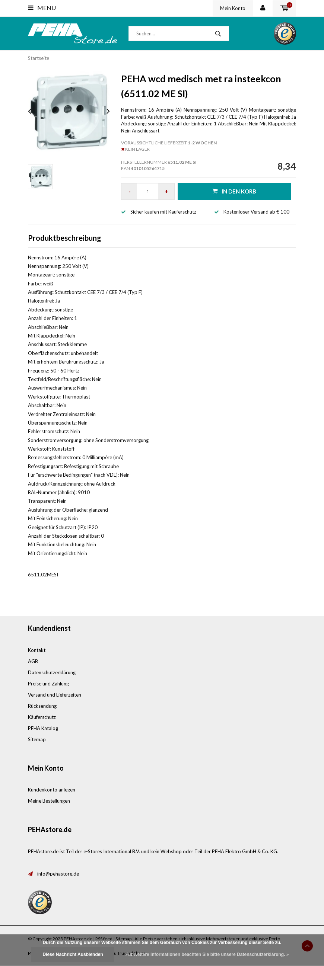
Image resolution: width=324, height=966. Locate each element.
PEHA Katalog (43, 728)
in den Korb (234, 191)
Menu (42, 7)
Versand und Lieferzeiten (54, 695)
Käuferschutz (42, 717)
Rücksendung (42, 706)
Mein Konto (232, 8)
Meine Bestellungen (49, 801)
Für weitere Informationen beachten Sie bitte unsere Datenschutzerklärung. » (207, 954)
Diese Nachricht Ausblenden (72, 954)
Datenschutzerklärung (52, 672)
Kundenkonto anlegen (51, 790)
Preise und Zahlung (48, 684)
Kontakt (36, 650)
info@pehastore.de (58, 874)
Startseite (38, 58)
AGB (33, 661)
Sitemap (37, 739)
